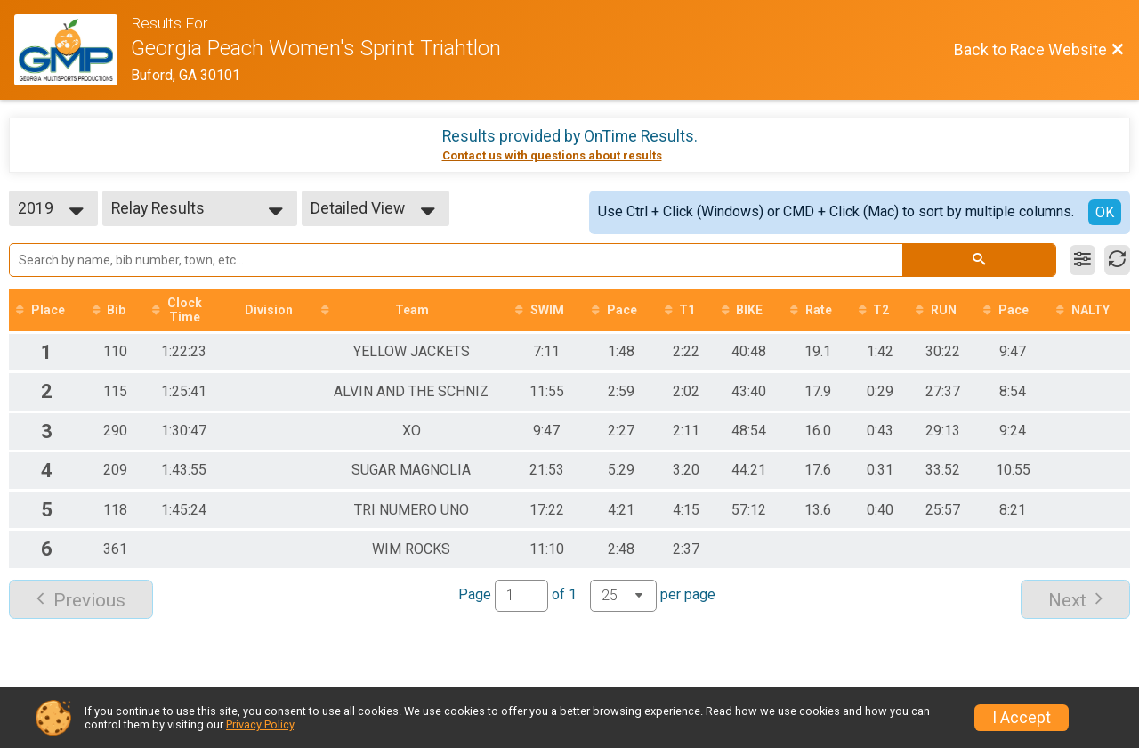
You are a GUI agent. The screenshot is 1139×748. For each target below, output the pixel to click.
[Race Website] (72, 49)
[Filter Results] (1082, 260)
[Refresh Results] (1117, 260)
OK (1104, 212)
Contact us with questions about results (552, 155)
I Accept (1021, 718)
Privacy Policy (260, 724)
